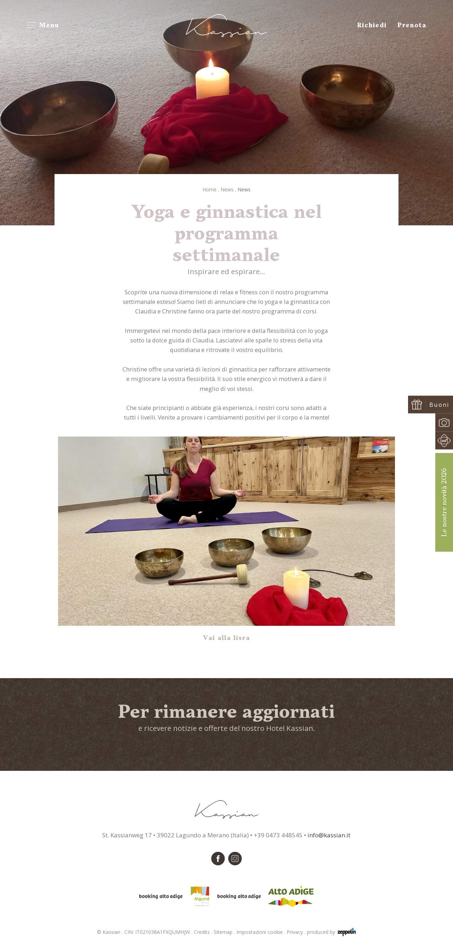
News (227, 189)
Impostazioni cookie (261, 932)
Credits (204, 932)
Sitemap (225, 932)
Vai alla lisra (226, 638)
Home (209, 189)
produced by (331, 932)
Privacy (297, 932)
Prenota (411, 25)
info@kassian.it (329, 835)
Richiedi (372, 25)
